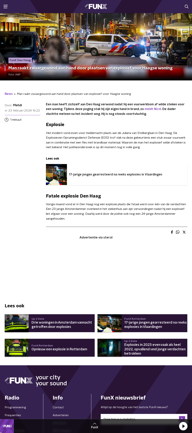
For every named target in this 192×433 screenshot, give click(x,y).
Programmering (15, 407)
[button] (183, 426)
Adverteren (61, 415)
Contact (58, 407)
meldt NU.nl (153, 109)
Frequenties (13, 415)
